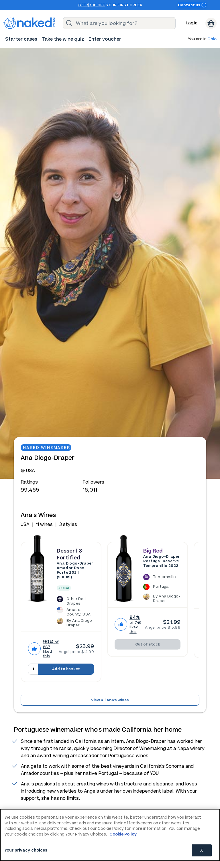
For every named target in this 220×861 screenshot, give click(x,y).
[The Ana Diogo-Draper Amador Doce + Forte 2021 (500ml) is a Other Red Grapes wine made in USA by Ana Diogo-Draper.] (75, 611)
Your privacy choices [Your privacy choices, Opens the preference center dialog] (26, 850)
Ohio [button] (212, 39)
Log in (191, 23)
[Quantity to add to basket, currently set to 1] (33, 669)
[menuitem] (21, 39)
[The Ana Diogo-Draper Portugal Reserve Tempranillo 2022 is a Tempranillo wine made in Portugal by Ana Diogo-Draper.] (161, 588)
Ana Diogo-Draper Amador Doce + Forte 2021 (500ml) (75, 570)
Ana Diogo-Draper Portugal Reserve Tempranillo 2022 (161, 561)
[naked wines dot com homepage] (29, 23)
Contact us (192, 5)
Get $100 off (91, 5)
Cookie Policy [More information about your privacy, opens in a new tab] (123, 834)
